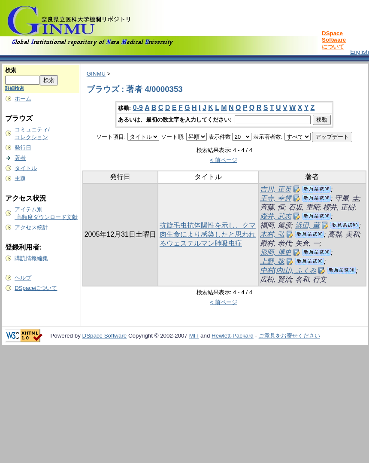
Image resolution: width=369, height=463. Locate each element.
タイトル (26, 168)
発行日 (23, 147)
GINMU (96, 73)
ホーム (23, 98)
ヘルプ (23, 277)
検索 (10, 70)
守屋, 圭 (347, 198)
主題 (20, 178)
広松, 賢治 (275, 279)
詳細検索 (14, 88)
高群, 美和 (343, 234)
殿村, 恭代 (275, 243)
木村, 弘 (272, 234)
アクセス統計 (31, 227)
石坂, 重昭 (304, 207)
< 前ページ (223, 160)
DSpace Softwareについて (334, 40)
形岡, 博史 (275, 252)
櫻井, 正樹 (338, 207)
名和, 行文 (311, 279)
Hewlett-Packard (233, 335)
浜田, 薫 (307, 225)
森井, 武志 (275, 216)
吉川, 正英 (275, 189)
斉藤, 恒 (272, 207)
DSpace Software (104, 335)
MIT (194, 335)
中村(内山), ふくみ (288, 270)
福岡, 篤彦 (275, 225)
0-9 (138, 107)
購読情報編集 (31, 258)
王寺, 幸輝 (275, 198)
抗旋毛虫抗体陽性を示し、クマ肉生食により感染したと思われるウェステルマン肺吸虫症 (208, 234)
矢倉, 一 (307, 243)
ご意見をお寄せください (289, 335)
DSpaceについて (36, 288)
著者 (20, 158)
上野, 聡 (272, 261)
